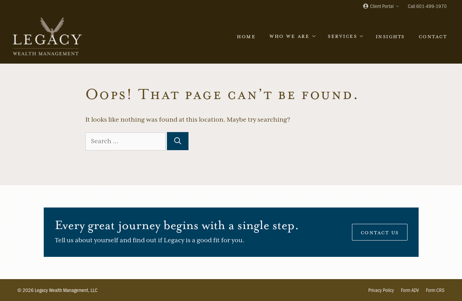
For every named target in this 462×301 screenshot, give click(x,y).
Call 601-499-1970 (427, 5)
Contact (433, 36)
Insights (390, 36)
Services (348, 36)
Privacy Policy (381, 289)
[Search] (177, 141)
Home (246, 36)
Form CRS (435, 289)
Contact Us (380, 232)
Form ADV (410, 289)
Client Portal (383, 6)
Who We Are (295, 36)
